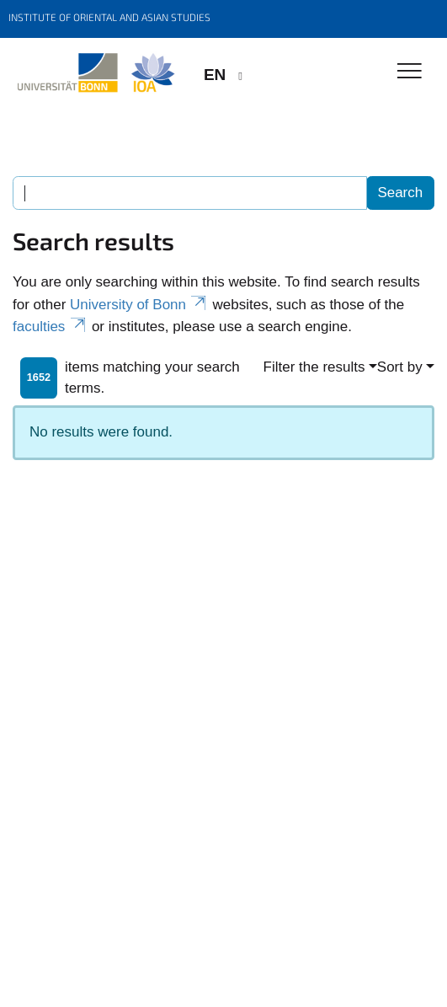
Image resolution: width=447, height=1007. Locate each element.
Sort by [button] (400, 367)
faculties (50, 327)
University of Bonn (139, 305)
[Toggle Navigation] (409, 72)
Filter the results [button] (314, 367)
